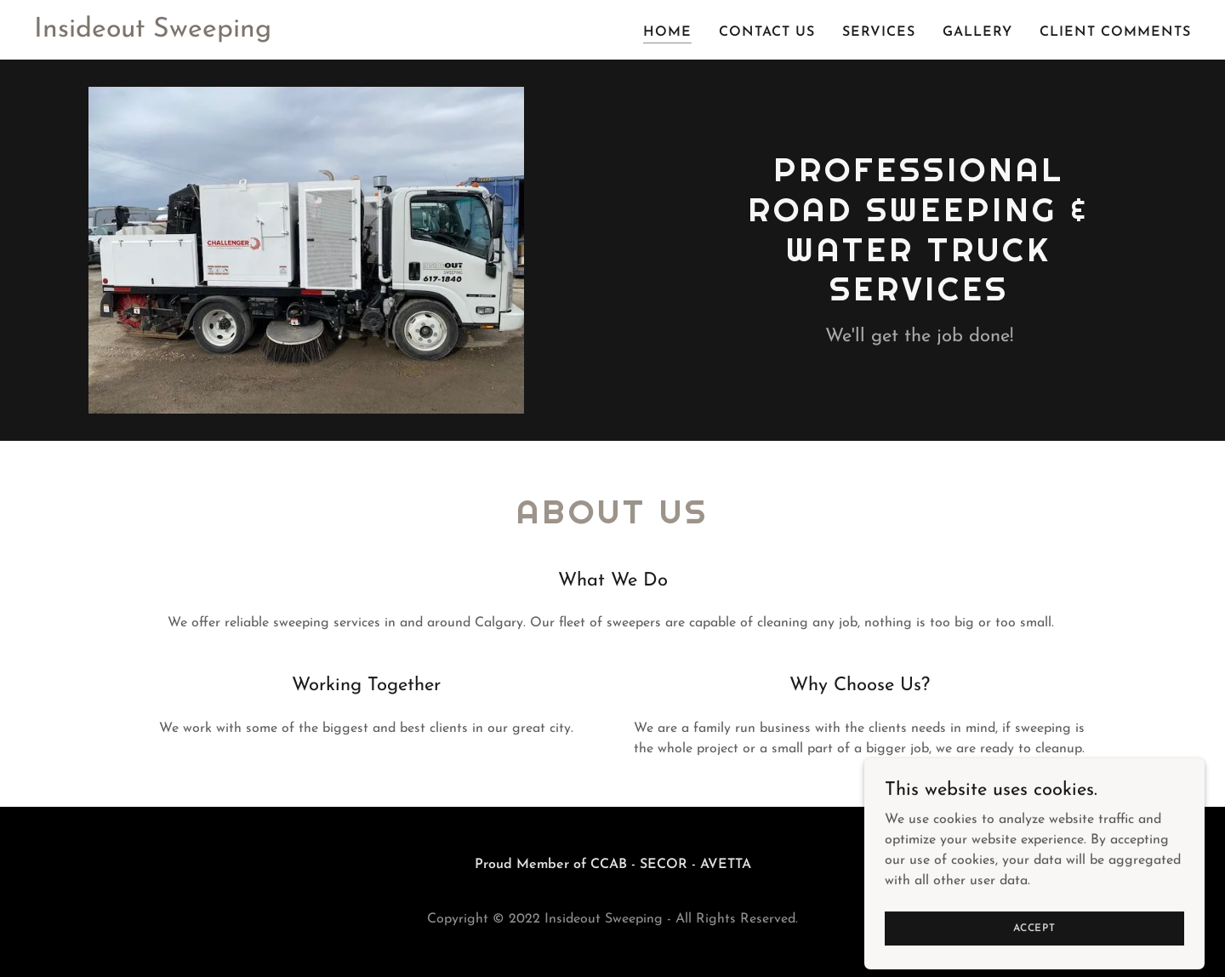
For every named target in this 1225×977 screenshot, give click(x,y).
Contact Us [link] (767, 32)
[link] (152, 33)
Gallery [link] (977, 32)
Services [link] (878, 32)
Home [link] (667, 32)
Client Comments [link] (1115, 32)
